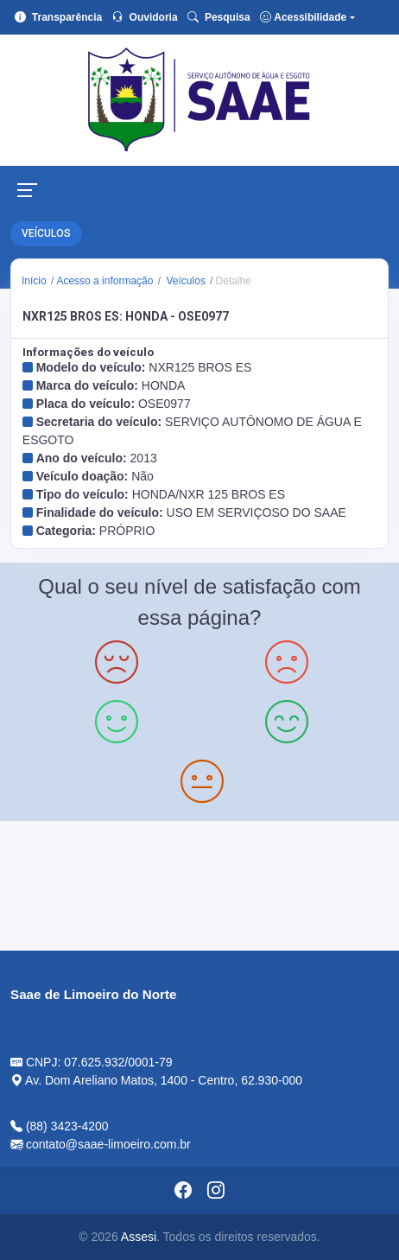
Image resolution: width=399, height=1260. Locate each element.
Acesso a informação (104, 281)
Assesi (138, 1237)
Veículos (184, 281)
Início (34, 281)
